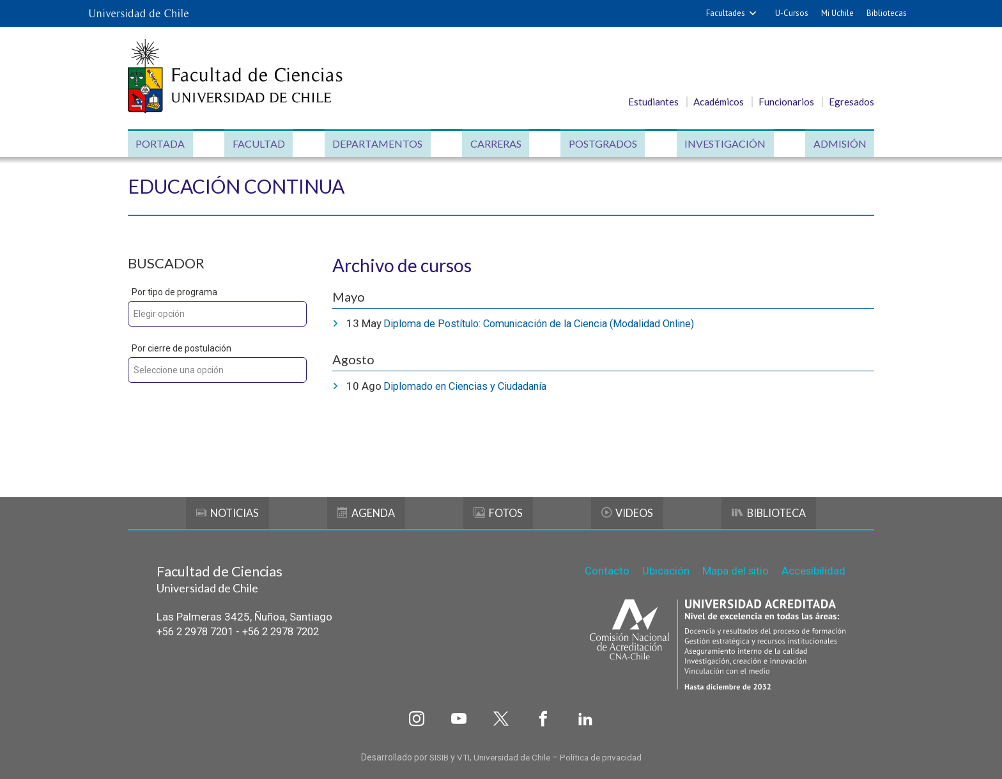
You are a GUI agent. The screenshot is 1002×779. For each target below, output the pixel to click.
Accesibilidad (813, 568)
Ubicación (664, 568)
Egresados (851, 101)
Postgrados (602, 144)
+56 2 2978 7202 (292, 630)
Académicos (718, 101)
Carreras (495, 144)
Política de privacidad (604, 755)
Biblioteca (768, 512)
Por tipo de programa (174, 293)
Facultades (725, 13)
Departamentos (378, 144)
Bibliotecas (887, 13)
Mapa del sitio (734, 568)
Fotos (498, 512)
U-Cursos (791, 13)
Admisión (837, 144)
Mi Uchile (837, 13)
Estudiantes (653, 101)
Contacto (605, 568)
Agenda (367, 512)
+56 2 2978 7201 (199, 630)
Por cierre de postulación (181, 349)
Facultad (260, 144)
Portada (162, 144)
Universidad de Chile (511, 755)
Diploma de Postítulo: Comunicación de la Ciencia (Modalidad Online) (549, 324)
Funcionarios (786, 101)
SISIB (434, 755)
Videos (626, 512)
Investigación (723, 144)
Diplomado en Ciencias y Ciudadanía (470, 386)
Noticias (227, 512)
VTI (460, 755)
